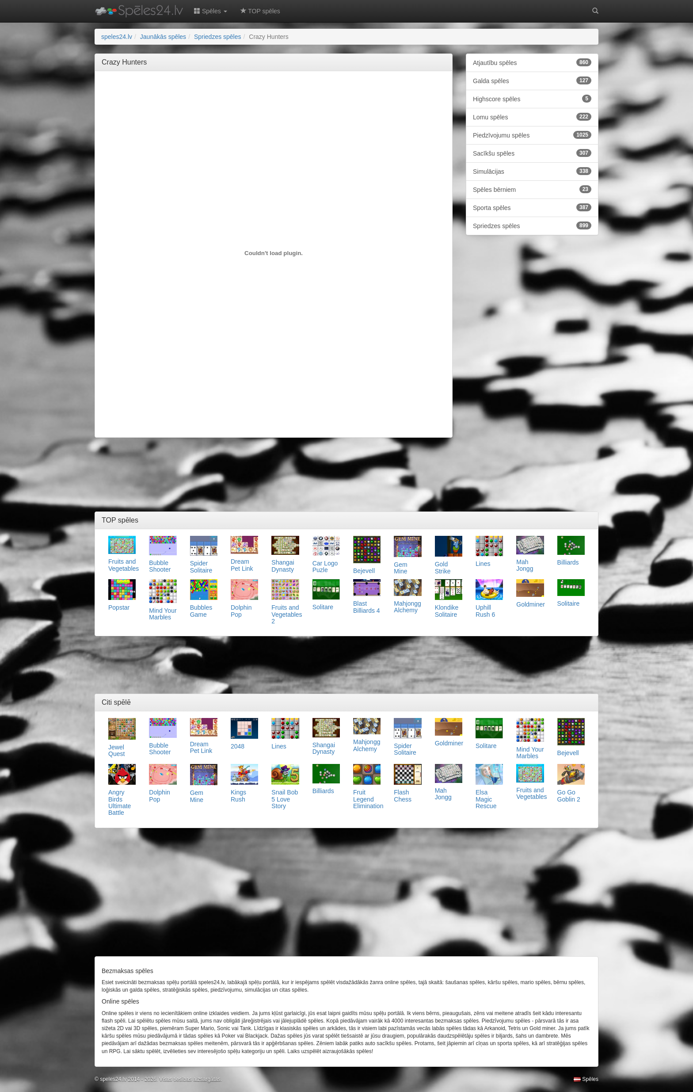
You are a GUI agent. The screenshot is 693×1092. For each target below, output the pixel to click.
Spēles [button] (210, 11)
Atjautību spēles (532, 62)
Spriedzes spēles (532, 225)
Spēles (586, 1079)
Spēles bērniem (532, 189)
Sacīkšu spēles (532, 153)
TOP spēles (260, 11)
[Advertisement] (273, 98)
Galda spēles (532, 80)
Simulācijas (532, 171)
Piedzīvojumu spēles (532, 135)
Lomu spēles (532, 117)
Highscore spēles (532, 99)
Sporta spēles (532, 207)
